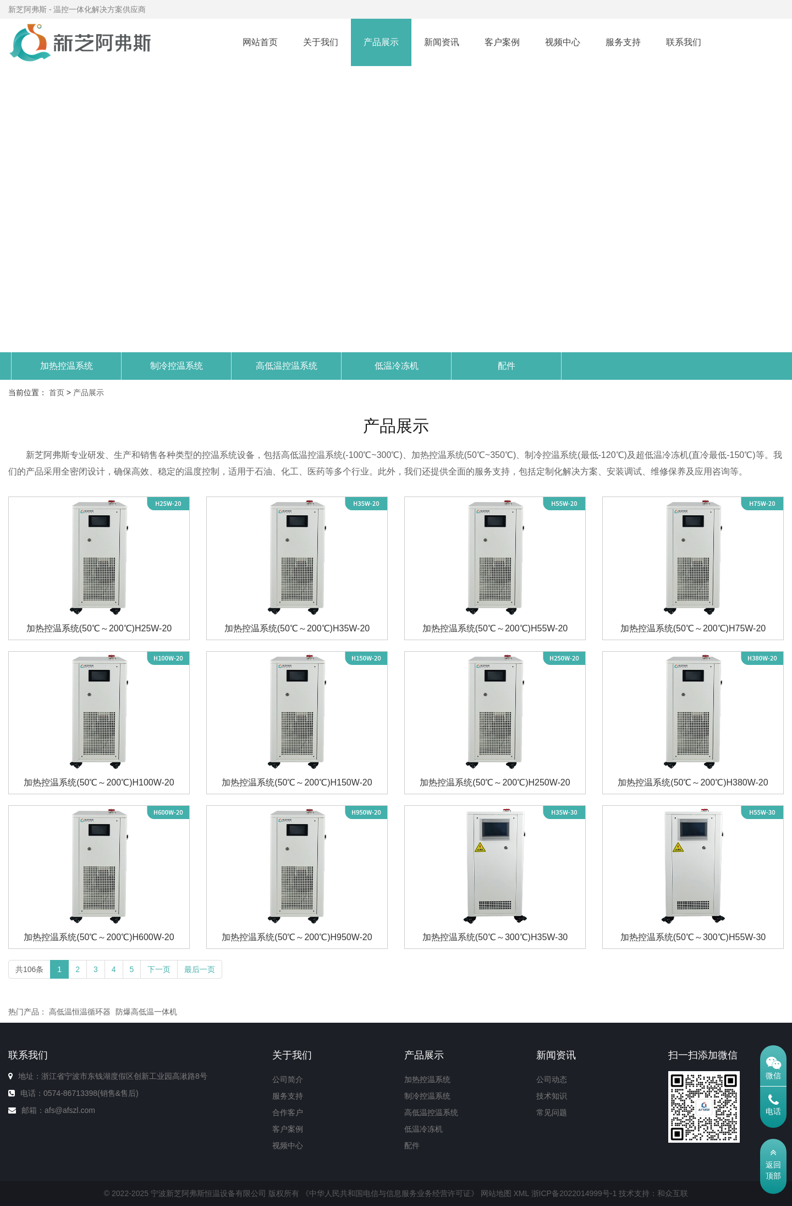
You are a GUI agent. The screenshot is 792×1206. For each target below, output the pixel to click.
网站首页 (260, 42)
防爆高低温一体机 (146, 1011)
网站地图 (496, 1193)
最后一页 (199, 969)
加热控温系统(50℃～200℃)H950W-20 (297, 937)
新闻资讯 (441, 42)
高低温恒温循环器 (80, 1011)
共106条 (29, 969)
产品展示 (381, 42)
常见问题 (551, 1112)
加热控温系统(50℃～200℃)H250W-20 (495, 782)
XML (521, 1193)
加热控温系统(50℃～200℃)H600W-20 (99, 937)
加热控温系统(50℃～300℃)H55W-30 (693, 937)
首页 (56, 392)
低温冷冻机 (397, 365)
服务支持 (623, 42)
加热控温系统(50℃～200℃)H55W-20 (495, 628)
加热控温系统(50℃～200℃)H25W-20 (99, 628)
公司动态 (551, 1079)
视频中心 (562, 42)
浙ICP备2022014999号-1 (574, 1193)
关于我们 (320, 42)
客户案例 (502, 42)
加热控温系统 (66, 365)
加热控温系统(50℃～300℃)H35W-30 (495, 937)
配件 (506, 365)
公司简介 (287, 1079)
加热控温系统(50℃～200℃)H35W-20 (297, 628)
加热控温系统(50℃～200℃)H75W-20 (693, 628)
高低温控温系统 (286, 365)
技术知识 (551, 1096)
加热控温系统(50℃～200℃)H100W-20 (99, 782)
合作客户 (287, 1112)
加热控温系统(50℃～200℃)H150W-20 (297, 782)
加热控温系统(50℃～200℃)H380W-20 (693, 782)
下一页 (158, 969)
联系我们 (683, 42)
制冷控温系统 (176, 365)
